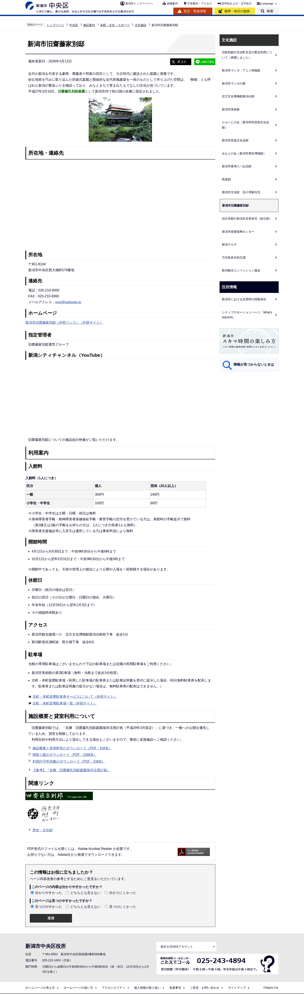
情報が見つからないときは (253, 364)
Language (267, 3)
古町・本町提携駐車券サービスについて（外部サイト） (75, 696)
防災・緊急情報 (195, 11)
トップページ (55, 25)
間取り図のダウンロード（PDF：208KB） (65, 755)
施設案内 (89, 25)
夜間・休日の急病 (237, 11)
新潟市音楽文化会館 (235, 140)
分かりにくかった (122, 893)
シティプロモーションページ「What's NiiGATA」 (247, 315)
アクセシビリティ (113, 987)
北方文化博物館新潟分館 (238, 96)
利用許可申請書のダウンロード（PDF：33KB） (69, 761)
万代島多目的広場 (234, 257)
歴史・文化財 (43, 830)
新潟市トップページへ (139, 3)
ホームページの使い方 (78, 987)
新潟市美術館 (231, 109)
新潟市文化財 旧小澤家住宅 (241, 192)
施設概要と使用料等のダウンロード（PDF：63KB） (72, 748)
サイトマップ (237, 987)
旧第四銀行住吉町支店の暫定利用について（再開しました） (247, 55)
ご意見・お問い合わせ (204, 987)
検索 (270, 11)
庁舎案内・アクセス (199, 3)
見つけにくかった (122, 906)
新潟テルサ (229, 244)
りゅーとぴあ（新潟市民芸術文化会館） (245, 125)
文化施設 (141, 25)
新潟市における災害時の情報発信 (244, 299)
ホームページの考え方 (40, 987)
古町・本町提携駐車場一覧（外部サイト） (65, 702)
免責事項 (175, 987)
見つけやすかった (48, 906)
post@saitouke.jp (68, 302)
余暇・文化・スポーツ (115, 25)
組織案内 (172, 3)
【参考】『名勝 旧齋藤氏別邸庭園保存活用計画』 (71, 769)
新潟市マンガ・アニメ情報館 (241, 70)
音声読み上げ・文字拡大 (236, 3)
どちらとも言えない (85, 893)
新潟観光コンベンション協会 (241, 270)
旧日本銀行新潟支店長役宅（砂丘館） (247, 218)
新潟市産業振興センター (238, 231)
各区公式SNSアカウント (176, 946)
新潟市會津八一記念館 (236, 166)
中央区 (73, 25)
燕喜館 (226, 179)
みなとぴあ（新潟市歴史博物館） (244, 153)
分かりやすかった (48, 893)
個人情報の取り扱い (147, 987)
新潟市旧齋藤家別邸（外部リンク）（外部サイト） (64, 322)
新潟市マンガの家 (234, 83)
